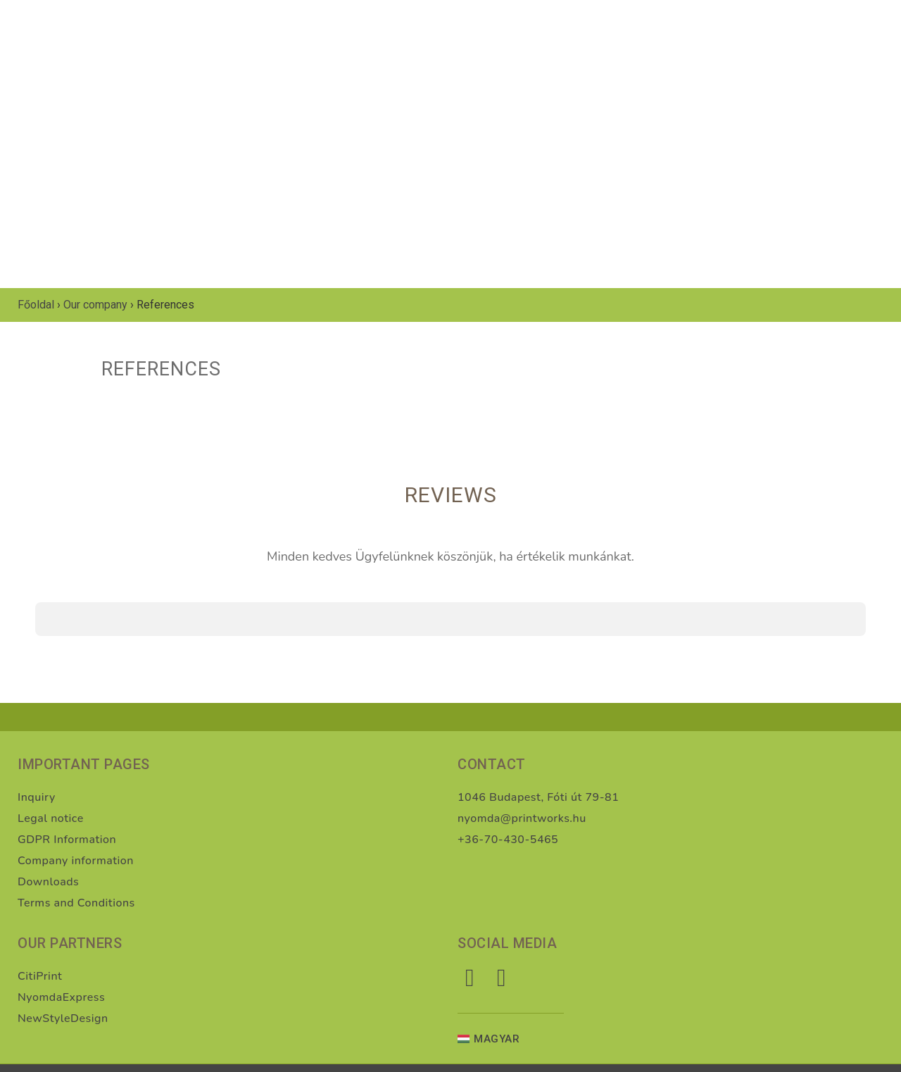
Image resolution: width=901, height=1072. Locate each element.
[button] (35, 650)
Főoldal (36, 304)
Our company (95, 304)
